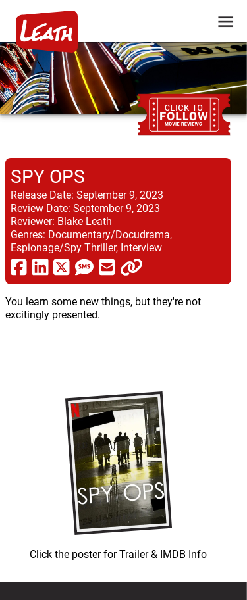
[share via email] (107, 266)
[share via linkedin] (40, 266)
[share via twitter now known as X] (61, 266)
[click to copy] (131, 266)
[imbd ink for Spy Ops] (118, 472)
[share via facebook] (19, 266)
